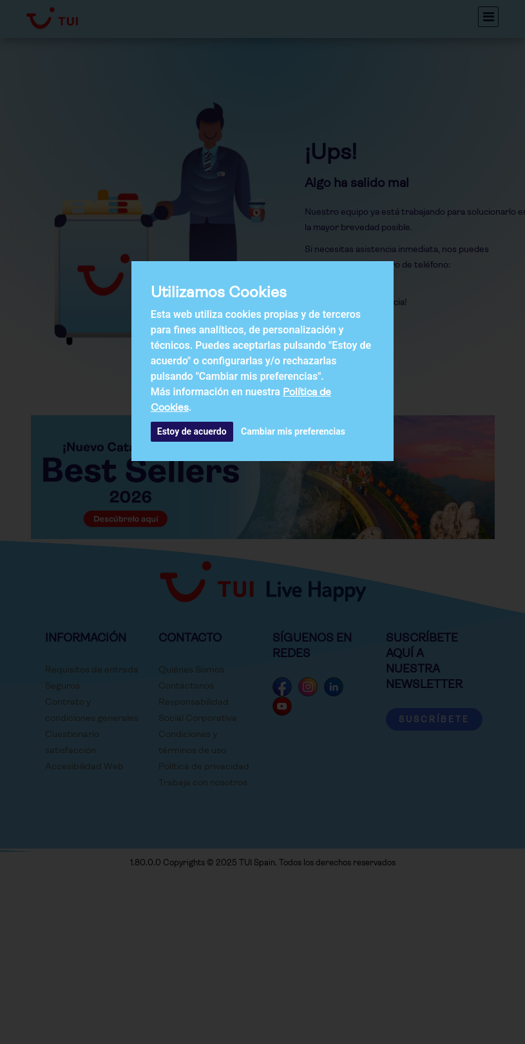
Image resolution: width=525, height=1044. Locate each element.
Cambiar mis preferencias (293, 431)
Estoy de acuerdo (192, 431)
